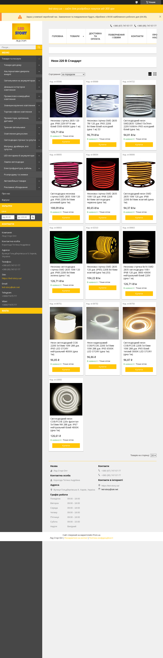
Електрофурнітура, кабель (17, 168)
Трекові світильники (14, 127)
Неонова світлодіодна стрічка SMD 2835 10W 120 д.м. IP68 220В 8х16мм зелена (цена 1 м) (65, 271)
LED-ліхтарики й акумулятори (19, 155)
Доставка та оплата (95, 36)
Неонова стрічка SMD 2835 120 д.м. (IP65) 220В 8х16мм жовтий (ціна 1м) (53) (102, 269)
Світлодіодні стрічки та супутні (20, 139)
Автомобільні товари (15, 180)
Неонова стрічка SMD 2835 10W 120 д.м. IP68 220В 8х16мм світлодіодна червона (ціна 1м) (102, 198)
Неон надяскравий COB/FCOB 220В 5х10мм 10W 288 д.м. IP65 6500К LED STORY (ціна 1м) (100, 347)
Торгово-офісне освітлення (18, 111)
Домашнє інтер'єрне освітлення (14, 88)
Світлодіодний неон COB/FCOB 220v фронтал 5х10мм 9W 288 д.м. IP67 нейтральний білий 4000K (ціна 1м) (64, 424)
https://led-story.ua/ (12, 278)
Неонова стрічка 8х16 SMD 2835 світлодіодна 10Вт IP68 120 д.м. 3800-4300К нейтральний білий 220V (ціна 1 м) (138, 272)
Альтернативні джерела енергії (16, 73)
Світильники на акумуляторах (19, 80)
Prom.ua (96, 535)
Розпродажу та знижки (16, 174)
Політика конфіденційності (101, 538)
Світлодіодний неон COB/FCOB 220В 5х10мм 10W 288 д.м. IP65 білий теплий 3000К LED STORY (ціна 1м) (138, 348)
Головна (57, 36)
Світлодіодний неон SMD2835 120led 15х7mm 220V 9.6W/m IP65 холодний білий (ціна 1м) (139, 125)
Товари (74, 36)
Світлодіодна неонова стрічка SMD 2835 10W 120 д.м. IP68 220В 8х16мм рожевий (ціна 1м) (65, 198)
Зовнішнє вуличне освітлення (19, 105)
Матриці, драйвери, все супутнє (16, 148)
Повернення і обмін (116, 36)
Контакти (137, 36)
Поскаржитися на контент (76, 538)
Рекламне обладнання (15, 187)
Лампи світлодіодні (14, 161)
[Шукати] (39, 47)
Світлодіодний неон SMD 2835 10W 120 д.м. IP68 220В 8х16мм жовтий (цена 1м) (139, 198)
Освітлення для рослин (16, 133)
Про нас (6, 193)
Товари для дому (12, 64)
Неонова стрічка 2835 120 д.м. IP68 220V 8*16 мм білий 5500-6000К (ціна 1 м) (65, 123)
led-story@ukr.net (11, 287)
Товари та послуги (11, 58)
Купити (66, 141)
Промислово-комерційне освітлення (17, 97)
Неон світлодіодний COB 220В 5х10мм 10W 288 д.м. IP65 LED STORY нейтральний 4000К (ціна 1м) (64, 348)
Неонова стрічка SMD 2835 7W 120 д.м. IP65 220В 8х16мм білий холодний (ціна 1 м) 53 (102, 125)
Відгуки (5, 199)
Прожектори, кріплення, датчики (16, 119)
